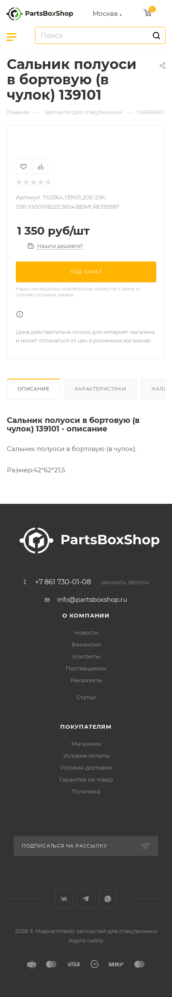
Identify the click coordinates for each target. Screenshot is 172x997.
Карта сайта (86, 940)
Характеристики (100, 389)
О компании (86, 615)
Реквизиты (86, 680)
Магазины (86, 743)
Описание (33, 389)
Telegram (86, 899)
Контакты (86, 656)
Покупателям (86, 726)
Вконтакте (64, 899)
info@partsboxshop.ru (92, 599)
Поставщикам (86, 668)
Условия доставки (86, 767)
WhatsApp (108, 899)
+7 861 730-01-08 (63, 582)
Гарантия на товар (86, 779)
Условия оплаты (86, 755)
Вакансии (86, 644)
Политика (86, 791)
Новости (86, 632)
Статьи (86, 697)
